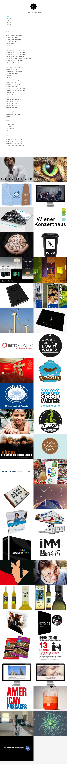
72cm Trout (9, 97)
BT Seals (9, 126)
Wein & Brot (10, 46)
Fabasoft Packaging (12, 86)
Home (7, 16)
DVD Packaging (10, 112)
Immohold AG (10, 129)
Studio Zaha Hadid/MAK (13, 39)
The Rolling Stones (12, 73)
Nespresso (9, 48)
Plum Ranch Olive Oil (13, 114)
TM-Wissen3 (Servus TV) (14, 143)
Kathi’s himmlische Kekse (14, 99)
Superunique (10, 124)
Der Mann (9, 65)
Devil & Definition (12, 101)
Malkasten (9, 75)
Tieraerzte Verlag (12, 41)
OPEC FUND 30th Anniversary (15, 54)
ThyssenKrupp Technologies (15, 145)
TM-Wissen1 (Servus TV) (14, 139)
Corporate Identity (12, 80)
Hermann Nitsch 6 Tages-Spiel (16, 90)
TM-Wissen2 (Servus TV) (14, 141)
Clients (8, 18)
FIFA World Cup (11, 78)
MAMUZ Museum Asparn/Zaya (14, 35)
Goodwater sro (10, 93)
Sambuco (8, 116)
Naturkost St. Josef (13, 69)
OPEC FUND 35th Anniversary (15, 52)
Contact (8, 25)
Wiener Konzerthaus (12, 37)
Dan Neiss (13, 150)
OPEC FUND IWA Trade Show (14, 61)
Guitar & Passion (11, 95)
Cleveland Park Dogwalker (14, 67)
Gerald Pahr (10, 43)
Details (8, 22)
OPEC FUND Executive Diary (15, 56)
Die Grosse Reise (11, 103)
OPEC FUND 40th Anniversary (15, 50)
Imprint (8, 27)
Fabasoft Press (11, 82)
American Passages (12, 107)
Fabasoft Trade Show (13, 84)
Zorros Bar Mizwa (11, 105)
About (7, 20)
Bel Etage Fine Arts (13, 63)
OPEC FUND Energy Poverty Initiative (18, 58)
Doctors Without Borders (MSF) (16, 88)
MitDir (8, 131)
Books (7, 110)
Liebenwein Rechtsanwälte (14, 71)
